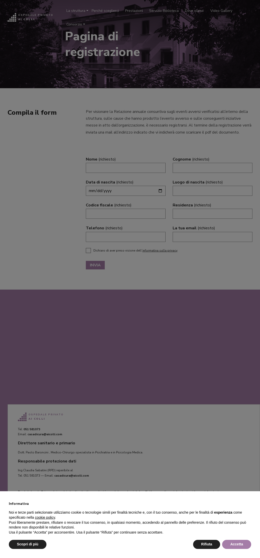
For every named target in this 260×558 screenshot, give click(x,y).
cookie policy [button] (45, 517)
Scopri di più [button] (27, 544)
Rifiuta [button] (206, 544)
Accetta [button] (236, 544)
